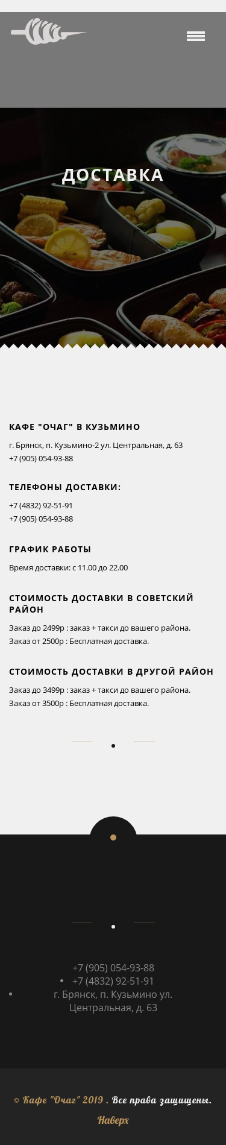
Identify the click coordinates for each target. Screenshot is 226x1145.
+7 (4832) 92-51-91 (41, 505)
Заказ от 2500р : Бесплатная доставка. (79, 641)
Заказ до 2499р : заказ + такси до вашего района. (99, 627)
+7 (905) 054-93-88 (41, 458)
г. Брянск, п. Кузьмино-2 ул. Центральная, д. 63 (96, 445)
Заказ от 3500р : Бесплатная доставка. (79, 703)
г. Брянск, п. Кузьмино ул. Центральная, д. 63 (113, 1001)
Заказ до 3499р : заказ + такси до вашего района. (99, 689)
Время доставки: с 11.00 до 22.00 (68, 567)
